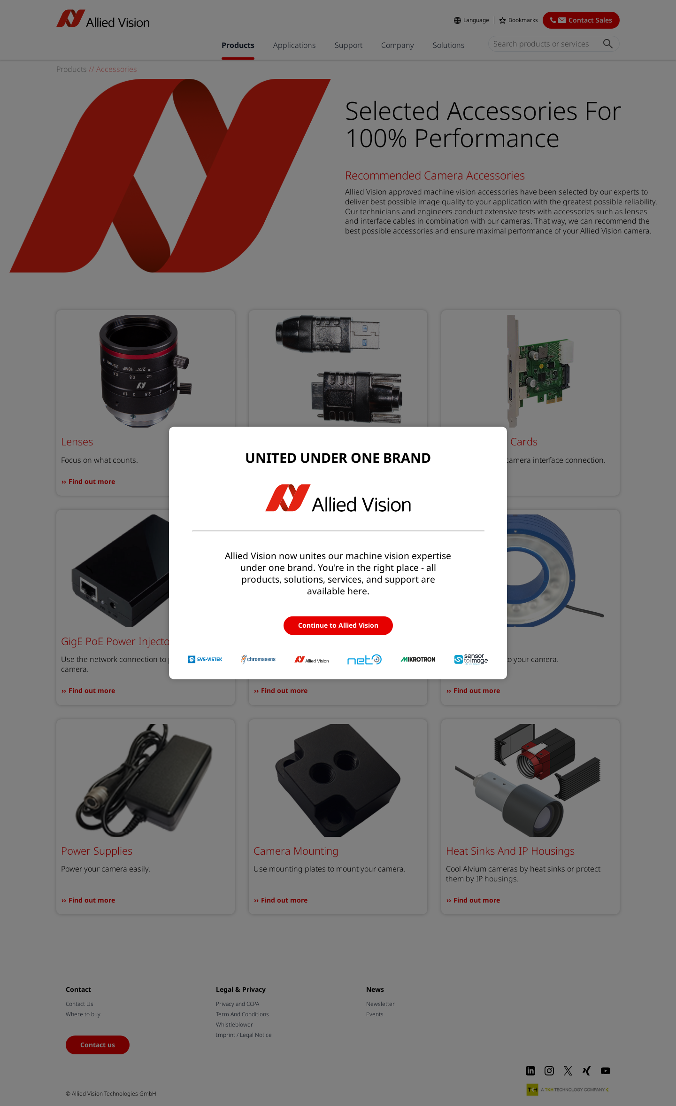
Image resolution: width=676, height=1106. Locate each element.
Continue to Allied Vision (338, 625)
